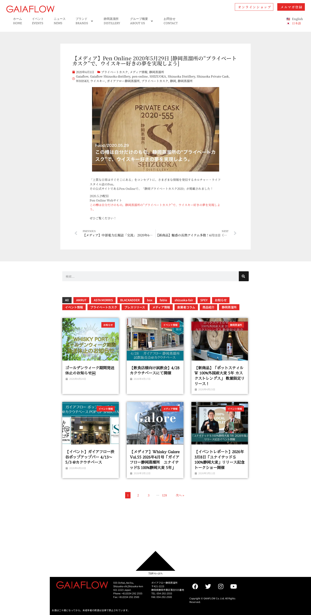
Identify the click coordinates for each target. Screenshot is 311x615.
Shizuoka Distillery (181, 76)
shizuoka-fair (184, 300)
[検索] (244, 276)
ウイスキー (97, 81)
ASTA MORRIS (103, 300)
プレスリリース (134, 307)
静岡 (173, 81)
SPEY (203, 300)
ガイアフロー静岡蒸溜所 (123, 81)
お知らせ (221, 300)
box (149, 300)
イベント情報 (74, 307)
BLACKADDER (130, 300)
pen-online (140, 76)
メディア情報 (138, 72)
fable (163, 300)
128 (164, 495)
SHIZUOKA (158, 76)
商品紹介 (208, 307)
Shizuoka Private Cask (213, 76)
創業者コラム (186, 307)
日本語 (296, 23)
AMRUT (81, 300)
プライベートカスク (114, 72)
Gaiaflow (82, 76)
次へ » (180, 495)
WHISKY (82, 81)
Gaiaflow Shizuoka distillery (110, 76)
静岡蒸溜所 (156, 72)
